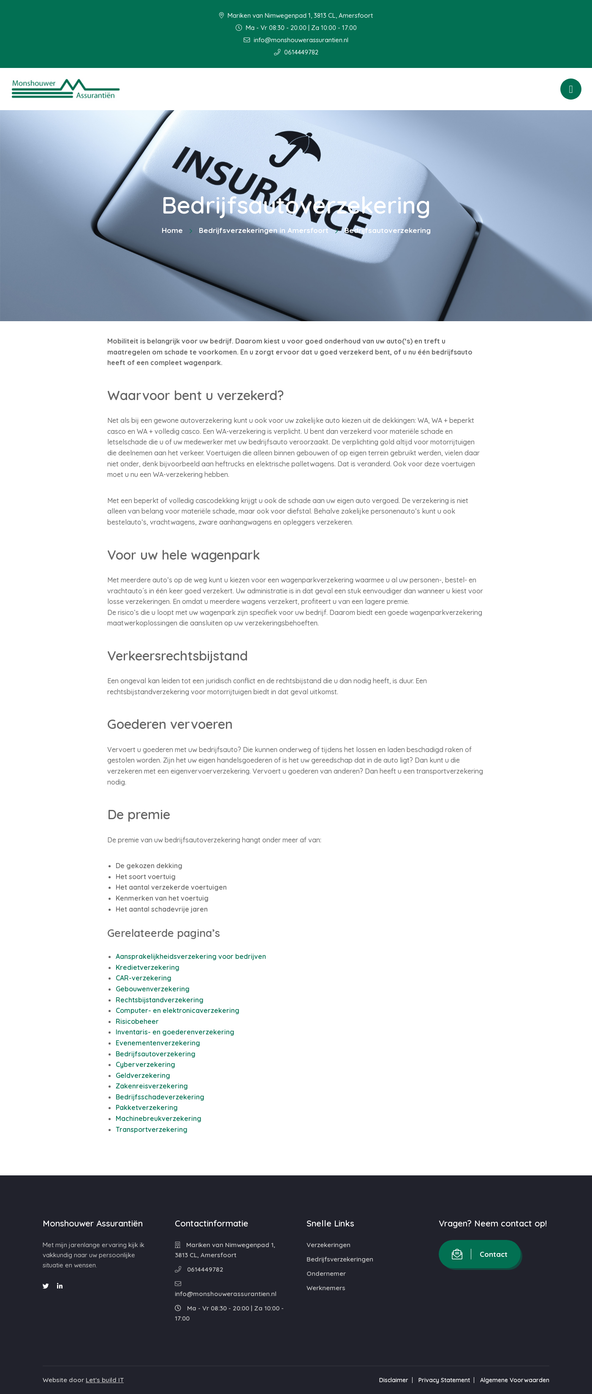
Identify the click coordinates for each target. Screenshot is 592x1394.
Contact (480, 1254)
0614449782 (296, 52)
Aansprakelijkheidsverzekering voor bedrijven (191, 956)
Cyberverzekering (145, 1064)
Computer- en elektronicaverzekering (177, 1010)
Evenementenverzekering (158, 1043)
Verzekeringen (328, 1245)
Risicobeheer (137, 1021)
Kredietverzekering (147, 967)
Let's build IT (105, 1380)
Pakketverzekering (147, 1107)
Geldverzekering (143, 1075)
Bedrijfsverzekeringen (340, 1259)
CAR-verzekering (143, 978)
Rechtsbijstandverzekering (160, 1000)
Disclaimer (393, 1380)
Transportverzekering (151, 1129)
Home (172, 230)
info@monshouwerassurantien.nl (296, 40)
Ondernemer (326, 1273)
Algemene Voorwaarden (514, 1380)
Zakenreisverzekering (152, 1086)
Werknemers (326, 1288)
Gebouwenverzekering (153, 989)
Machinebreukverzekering (158, 1118)
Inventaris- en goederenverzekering (175, 1032)
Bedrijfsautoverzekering (156, 1054)
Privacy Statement (444, 1380)
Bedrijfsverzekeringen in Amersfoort (264, 230)
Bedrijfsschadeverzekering (160, 1097)
